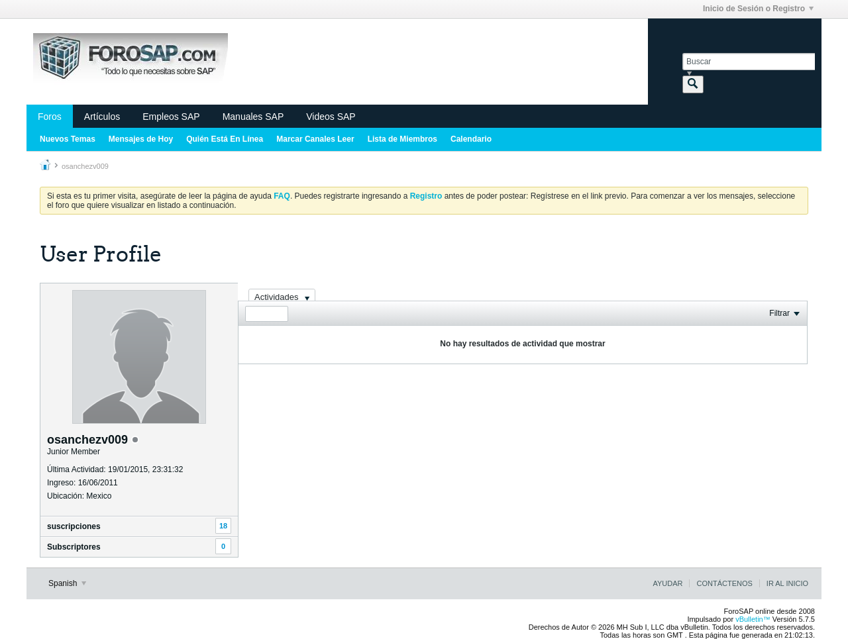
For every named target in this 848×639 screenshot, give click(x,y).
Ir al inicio (787, 583)
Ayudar (667, 583)
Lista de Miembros (402, 139)
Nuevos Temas (67, 139)
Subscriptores (74, 547)
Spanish (67, 583)
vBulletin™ (752, 619)
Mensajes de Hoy (141, 139)
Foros (50, 116)
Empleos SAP (170, 116)
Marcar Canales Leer (315, 139)
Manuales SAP (253, 116)
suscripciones (74, 526)
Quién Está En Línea (224, 139)
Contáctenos (724, 583)
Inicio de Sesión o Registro (758, 8)
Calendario (471, 139)
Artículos (102, 116)
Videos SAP (330, 116)
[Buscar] (748, 61)
